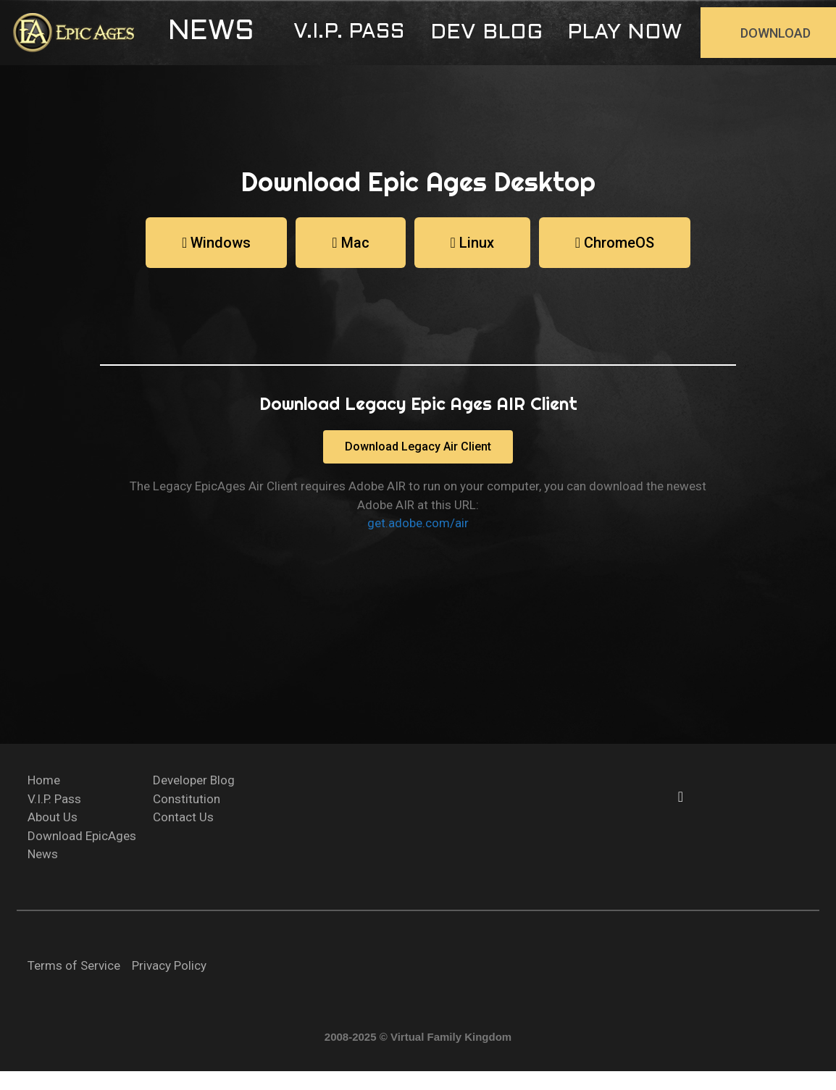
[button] (211, 32)
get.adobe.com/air (418, 523)
